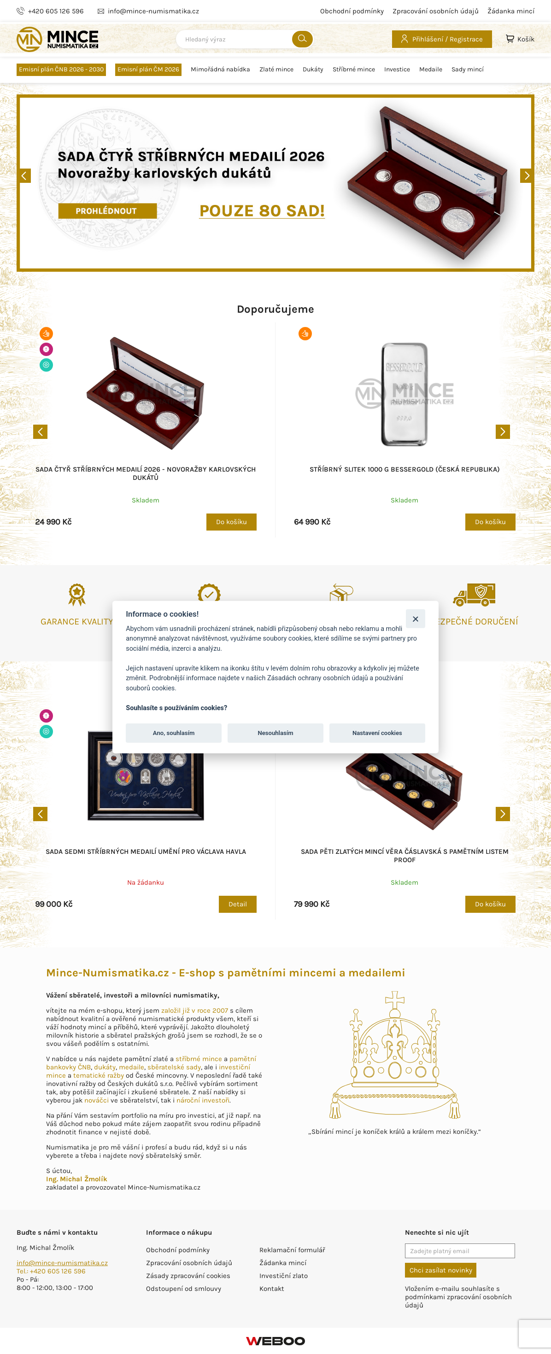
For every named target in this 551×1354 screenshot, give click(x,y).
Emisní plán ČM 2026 (148, 69)
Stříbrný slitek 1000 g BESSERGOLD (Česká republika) (405, 469)
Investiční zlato (283, 1276)
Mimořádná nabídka (220, 69)
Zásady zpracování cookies (188, 1276)
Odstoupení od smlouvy (183, 1288)
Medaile (430, 69)
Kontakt (271, 1288)
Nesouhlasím (275, 733)
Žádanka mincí (510, 11)
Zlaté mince (276, 69)
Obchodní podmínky (352, 11)
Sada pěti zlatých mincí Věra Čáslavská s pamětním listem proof (405, 855)
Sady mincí (467, 69)
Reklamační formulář (292, 1250)
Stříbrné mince (354, 69)
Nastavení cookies (377, 733)
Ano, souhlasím (174, 733)
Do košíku (231, 522)
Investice (397, 69)
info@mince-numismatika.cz (62, 1263)
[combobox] (245, 39)
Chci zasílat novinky (441, 1270)
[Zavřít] (415, 618)
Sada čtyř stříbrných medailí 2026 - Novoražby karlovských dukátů (145, 473)
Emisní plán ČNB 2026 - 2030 (61, 69)
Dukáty (313, 69)
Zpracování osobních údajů (436, 11)
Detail (238, 904)
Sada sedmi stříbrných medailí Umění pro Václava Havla (146, 851)
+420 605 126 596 (56, 11)
